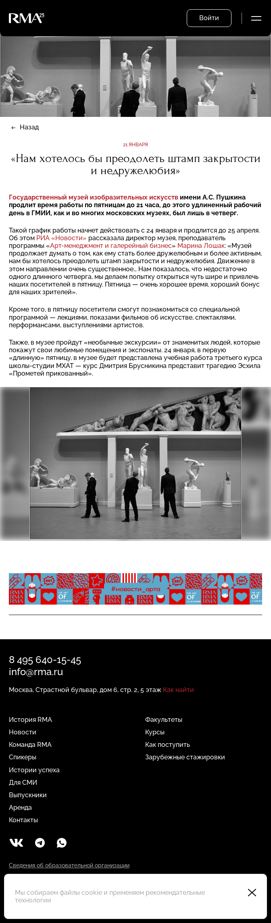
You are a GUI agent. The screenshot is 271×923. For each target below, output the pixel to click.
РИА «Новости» (61, 238)
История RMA (30, 719)
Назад (29, 127)
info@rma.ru (36, 672)
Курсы (155, 732)
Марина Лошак (201, 245)
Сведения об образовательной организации (69, 865)
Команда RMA (30, 744)
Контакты (23, 820)
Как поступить (167, 744)
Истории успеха (34, 770)
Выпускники (28, 795)
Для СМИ (23, 782)
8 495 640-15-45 (45, 659)
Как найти (178, 690)
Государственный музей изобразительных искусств (94, 197)
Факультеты (163, 719)
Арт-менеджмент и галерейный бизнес (111, 245)
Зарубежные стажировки (185, 757)
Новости (22, 732)
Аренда (20, 807)
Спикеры (22, 757)
